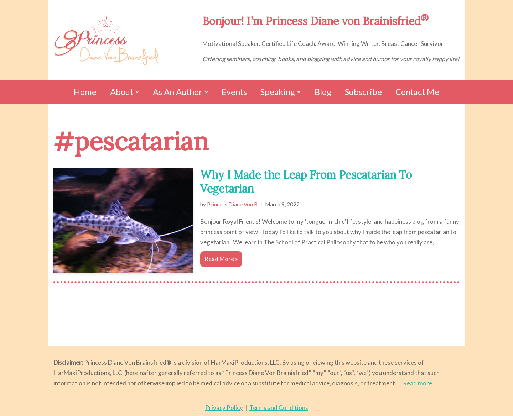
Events (234, 92)
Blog (323, 92)
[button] (137, 92)
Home (85, 92)
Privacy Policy (224, 407)
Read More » (219, 260)
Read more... (419, 383)
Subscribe (363, 92)
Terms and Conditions (278, 407)
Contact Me (417, 92)
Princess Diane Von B (232, 204)
